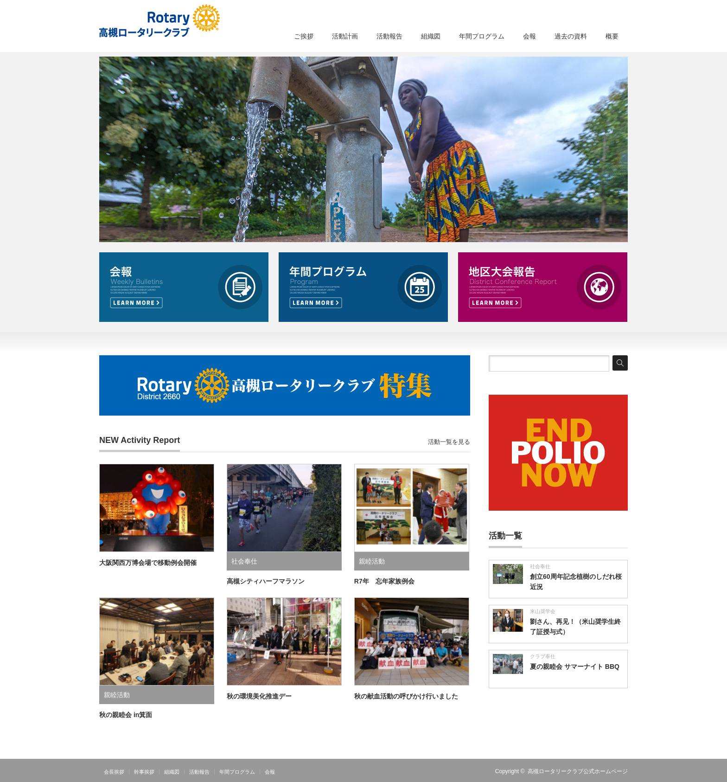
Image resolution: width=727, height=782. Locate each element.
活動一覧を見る (449, 441)
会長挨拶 (114, 772)
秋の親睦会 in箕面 (125, 714)
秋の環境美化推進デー (259, 696)
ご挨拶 (303, 36)
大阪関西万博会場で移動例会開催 (148, 562)
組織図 (430, 36)
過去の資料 (571, 36)
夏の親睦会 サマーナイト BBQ (574, 666)
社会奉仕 (244, 561)
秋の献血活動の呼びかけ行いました (406, 696)
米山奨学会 (542, 611)
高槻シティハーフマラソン (266, 581)
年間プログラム (481, 36)
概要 (612, 36)
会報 (529, 36)
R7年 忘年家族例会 (384, 581)
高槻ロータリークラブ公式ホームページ (578, 771)
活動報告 (389, 36)
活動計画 (345, 36)
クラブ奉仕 (542, 656)
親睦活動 (372, 561)
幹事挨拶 (144, 772)
